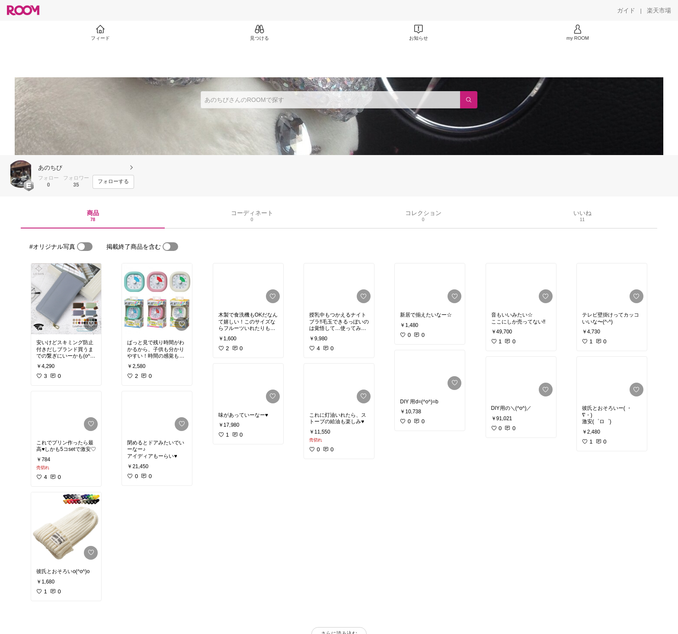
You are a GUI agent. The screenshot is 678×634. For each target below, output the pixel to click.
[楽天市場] (659, 10)
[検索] (468, 99)
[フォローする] (113, 182)
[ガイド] (626, 10)
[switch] (85, 246)
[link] (66, 298)
